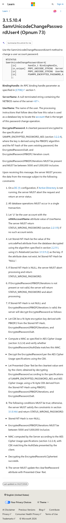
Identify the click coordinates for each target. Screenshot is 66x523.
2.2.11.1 (54, 247)
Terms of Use (51, 514)
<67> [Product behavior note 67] (36, 101)
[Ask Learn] (55, 11)
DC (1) (17, 187)
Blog (41, 509)
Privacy (5, 514)
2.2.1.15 (54, 227)
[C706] (19, 89)
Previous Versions (27, 509)
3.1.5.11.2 (43, 252)
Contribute (54, 509)
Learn (5, 11)
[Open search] (53, 4)
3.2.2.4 (57, 136)
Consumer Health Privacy (27, 514)
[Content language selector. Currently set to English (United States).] (16, 494)
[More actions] (61, 11)
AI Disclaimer (8, 509)
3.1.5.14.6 (13, 411)
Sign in (60, 3)
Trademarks (7, 518)
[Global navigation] (3, 4)
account (40, 116)
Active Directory (47, 187)
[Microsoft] (33, 4)
